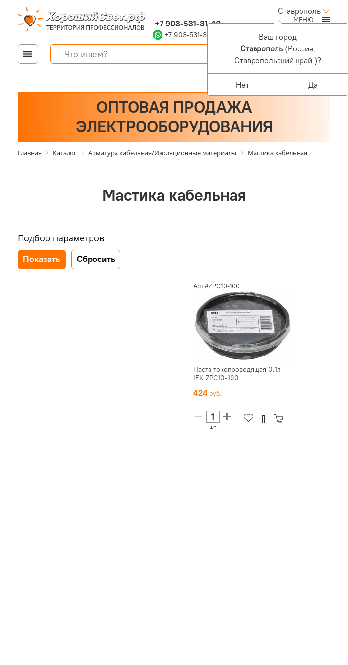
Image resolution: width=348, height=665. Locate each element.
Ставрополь (299, 11)
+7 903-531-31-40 (187, 23)
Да (313, 85)
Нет (242, 85)
